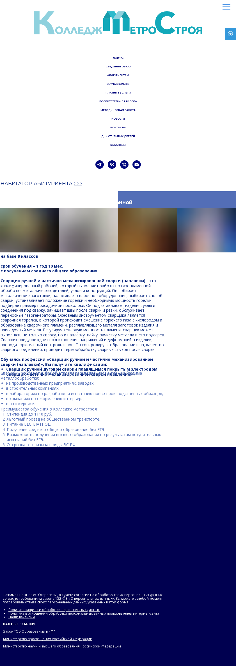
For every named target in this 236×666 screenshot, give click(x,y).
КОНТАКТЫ (118, 127)
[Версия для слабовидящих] (230, 34)
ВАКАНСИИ (118, 144)
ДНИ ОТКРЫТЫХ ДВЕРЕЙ (118, 136)
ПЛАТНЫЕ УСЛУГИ (118, 92)
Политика (16, 613)
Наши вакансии (21, 617)
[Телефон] (124, 164)
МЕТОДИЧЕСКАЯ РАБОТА (118, 109)
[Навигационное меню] (226, 7)
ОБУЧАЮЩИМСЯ (118, 83)
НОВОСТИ (118, 118)
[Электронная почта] (136, 164)
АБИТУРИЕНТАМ (118, 75)
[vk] (112, 164)
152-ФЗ (61, 598)
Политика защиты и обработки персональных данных (54, 609)
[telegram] (99, 164)
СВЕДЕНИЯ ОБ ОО (118, 66)
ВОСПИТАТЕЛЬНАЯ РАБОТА (118, 101)
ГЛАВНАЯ (118, 57)
